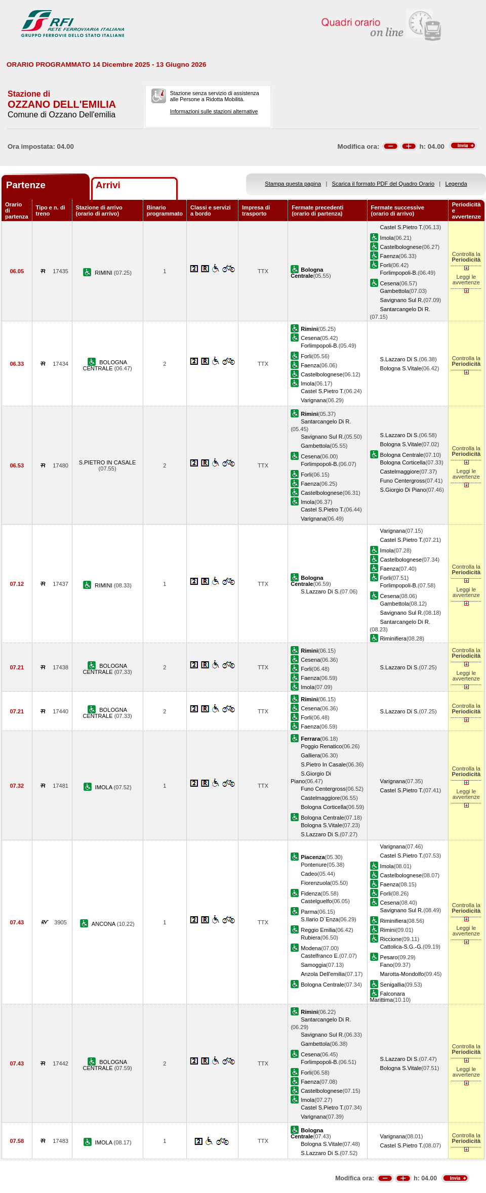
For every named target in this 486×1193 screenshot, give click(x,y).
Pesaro (389, 957)
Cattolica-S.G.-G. (401, 947)
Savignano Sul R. (402, 300)
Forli (385, 265)
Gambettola (394, 291)
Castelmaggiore (400, 471)
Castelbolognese (401, 247)
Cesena (389, 283)
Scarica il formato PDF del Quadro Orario (383, 184)
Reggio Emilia (318, 930)
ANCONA (104, 924)
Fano (386, 965)
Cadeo (309, 874)
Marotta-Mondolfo (402, 974)
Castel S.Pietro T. (401, 227)
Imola (387, 238)
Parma (309, 912)
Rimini (388, 930)
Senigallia (392, 985)
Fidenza (310, 893)
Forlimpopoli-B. (399, 273)
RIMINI (104, 273)
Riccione (390, 939)
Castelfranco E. (320, 956)
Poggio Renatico (321, 746)
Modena (311, 948)
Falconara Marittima (387, 997)
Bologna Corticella (403, 462)
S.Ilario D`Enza (320, 919)
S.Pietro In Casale (323, 764)
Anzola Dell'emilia (323, 974)
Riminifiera (393, 638)
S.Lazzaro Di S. (399, 359)
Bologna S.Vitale (401, 368)
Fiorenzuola (315, 883)
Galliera (310, 755)
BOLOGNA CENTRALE (105, 365)
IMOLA (104, 787)
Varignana (313, 400)
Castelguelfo (316, 901)
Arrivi (108, 185)
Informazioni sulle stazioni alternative (214, 111)
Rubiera (310, 937)
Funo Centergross (402, 481)
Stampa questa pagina (293, 184)
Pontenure (314, 865)
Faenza (389, 256)
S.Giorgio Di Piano (403, 490)
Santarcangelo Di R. (405, 309)
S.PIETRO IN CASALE (107, 462)
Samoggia (313, 965)
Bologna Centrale (402, 455)
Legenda (456, 184)
